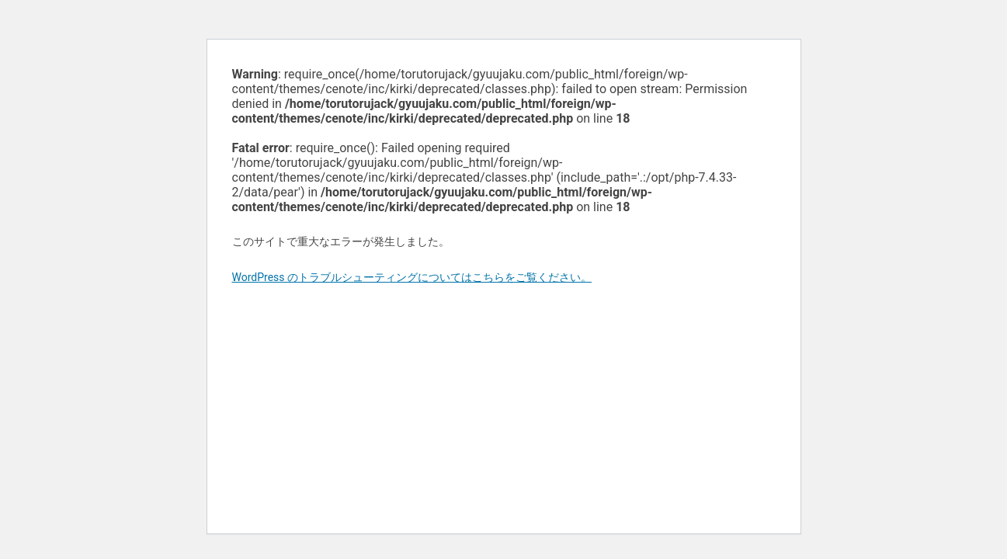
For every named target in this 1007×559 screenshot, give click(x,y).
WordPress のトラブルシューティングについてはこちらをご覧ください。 (412, 277)
